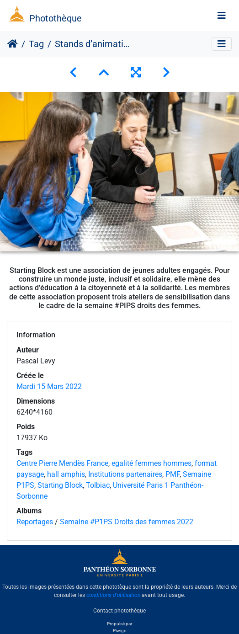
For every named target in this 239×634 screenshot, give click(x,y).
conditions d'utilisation (113, 595)
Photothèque (55, 18)
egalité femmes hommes (151, 463)
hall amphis (66, 474)
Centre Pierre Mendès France (62, 463)
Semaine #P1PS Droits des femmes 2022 (126, 521)
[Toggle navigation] (222, 15)
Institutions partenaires (125, 474)
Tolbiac (98, 485)
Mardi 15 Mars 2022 (49, 386)
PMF (172, 474)
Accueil (12, 44)
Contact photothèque (119, 610)
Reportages (34, 521)
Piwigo (120, 630)
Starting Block (60, 485)
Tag (36, 43)
